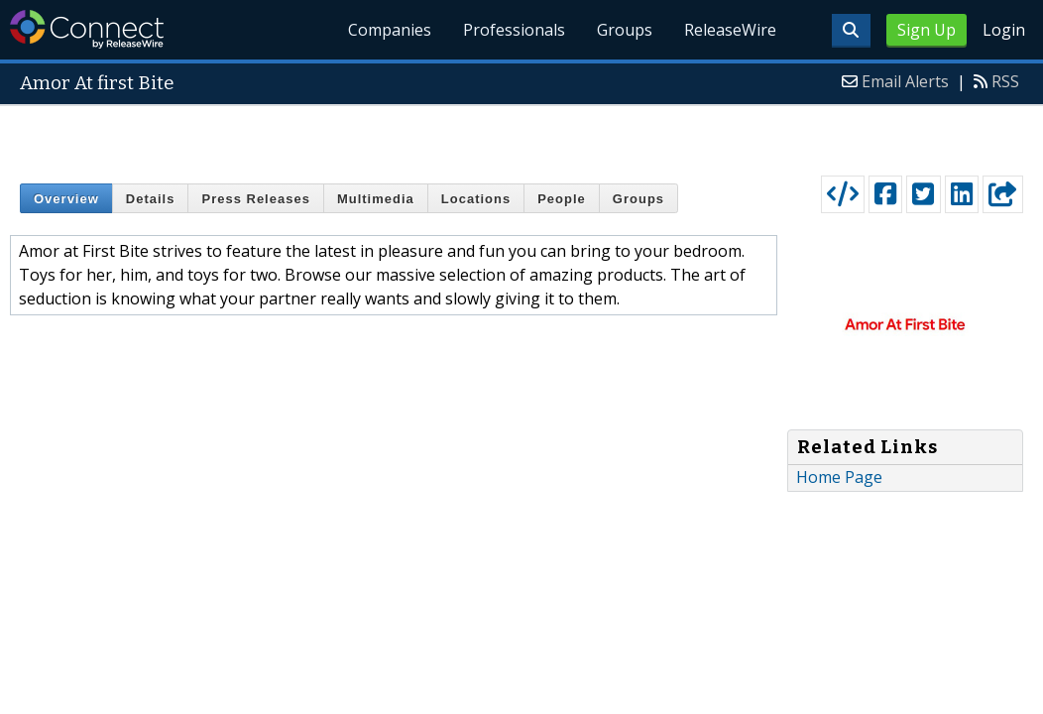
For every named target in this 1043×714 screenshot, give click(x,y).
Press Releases (255, 198)
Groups (624, 30)
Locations (476, 198)
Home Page (839, 477)
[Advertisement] (522, 136)
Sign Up (926, 30)
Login (1004, 30)
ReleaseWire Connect (87, 29)
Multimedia (375, 198)
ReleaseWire (730, 30)
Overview (66, 198)
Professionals (514, 30)
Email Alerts (905, 81)
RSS (1005, 81)
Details (150, 198)
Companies (389, 30)
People (561, 198)
